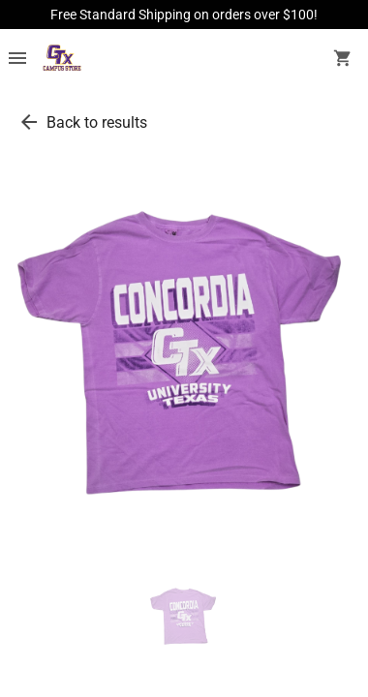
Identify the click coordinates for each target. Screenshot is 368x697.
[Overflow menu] (17, 60)
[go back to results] (29, 122)
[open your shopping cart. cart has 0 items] (342, 60)
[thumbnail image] (183, 617)
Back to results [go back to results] (96, 122)
